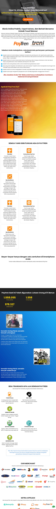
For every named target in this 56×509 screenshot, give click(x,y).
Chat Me (46, 490)
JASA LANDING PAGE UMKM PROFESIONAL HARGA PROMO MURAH (28, 507)
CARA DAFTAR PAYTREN (35, 457)
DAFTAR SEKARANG (14, 489)
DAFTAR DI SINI (28, 19)
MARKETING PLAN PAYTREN (21, 457)
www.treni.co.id (38, 502)
